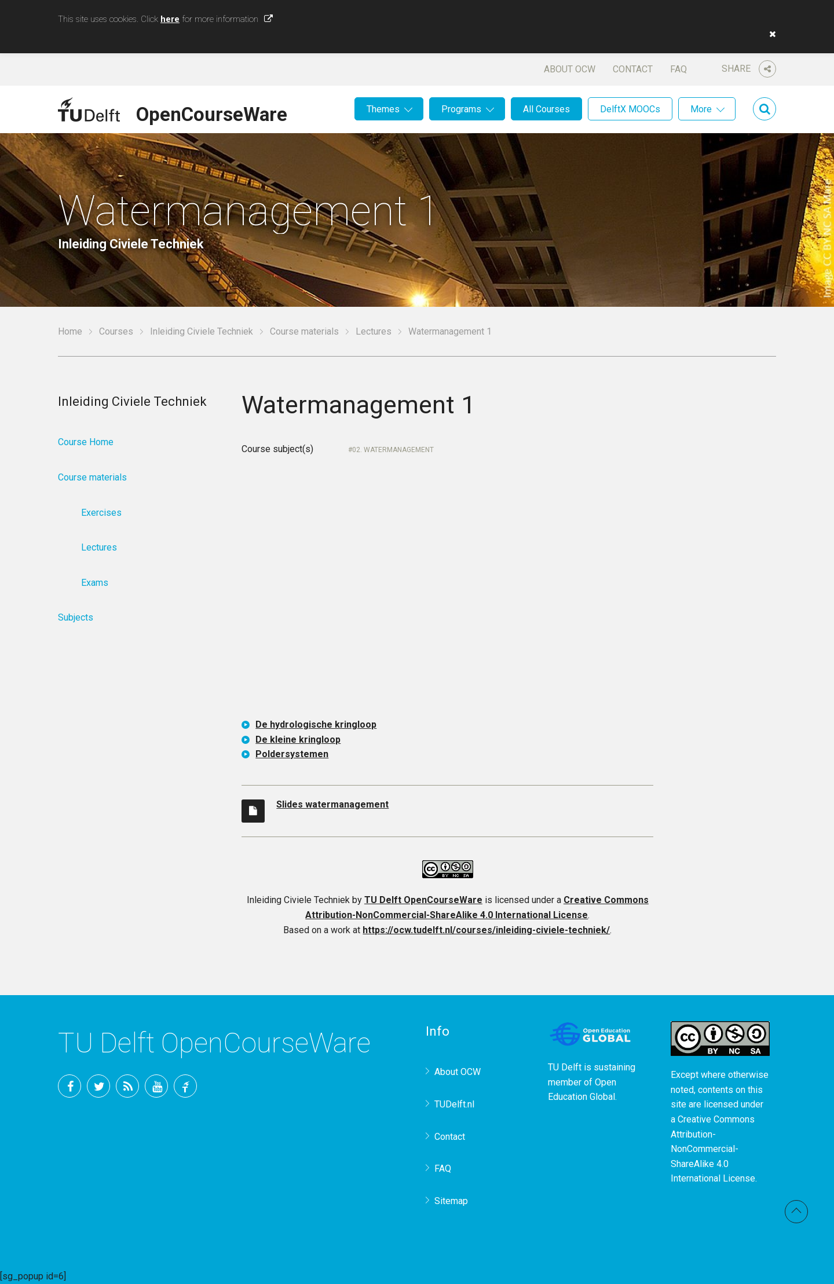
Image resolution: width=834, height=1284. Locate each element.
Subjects (75, 617)
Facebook (69, 1086)
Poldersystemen (291, 754)
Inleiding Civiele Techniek (201, 331)
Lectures (374, 331)
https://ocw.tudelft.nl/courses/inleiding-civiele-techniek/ (486, 930)
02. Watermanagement (393, 450)
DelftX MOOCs (630, 109)
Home (70, 331)
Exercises (101, 512)
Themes (383, 109)
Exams (94, 582)
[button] (769, 34)
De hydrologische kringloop (315, 724)
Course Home (86, 441)
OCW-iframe (447, 595)
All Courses (546, 109)
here (170, 19)
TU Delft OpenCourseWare (423, 899)
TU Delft (185, 1086)
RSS (127, 1086)
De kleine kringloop (298, 739)
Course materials (304, 331)
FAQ (678, 69)
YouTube (156, 1086)
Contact (633, 69)
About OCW (569, 69)
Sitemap (451, 1200)
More (701, 109)
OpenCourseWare (211, 112)
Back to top (796, 1211)
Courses (116, 331)
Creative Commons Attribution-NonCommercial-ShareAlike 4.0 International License (713, 1149)
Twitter (98, 1086)
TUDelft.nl (454, 1104)
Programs (461, 109)
